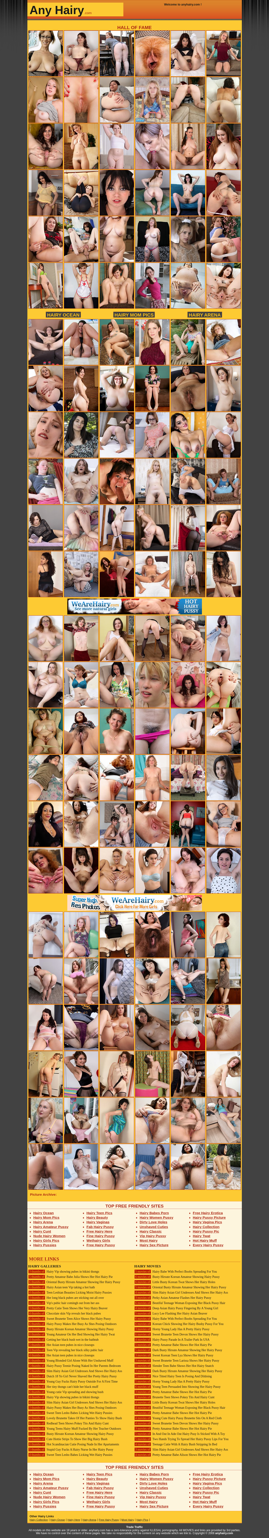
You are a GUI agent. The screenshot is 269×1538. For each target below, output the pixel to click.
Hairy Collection (206, 1227)
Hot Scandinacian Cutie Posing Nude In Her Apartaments (73, 1444)
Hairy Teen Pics (99, 1213)
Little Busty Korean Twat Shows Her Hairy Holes (174, 1282)
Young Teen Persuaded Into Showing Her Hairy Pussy (177, 1386)
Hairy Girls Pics (46, 1240)
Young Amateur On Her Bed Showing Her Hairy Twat (71, 1334)
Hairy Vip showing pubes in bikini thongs (63, 1271)
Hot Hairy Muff (205, 1240)
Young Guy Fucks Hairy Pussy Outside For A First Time (73, 1381)
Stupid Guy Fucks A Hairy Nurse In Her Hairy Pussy (70, 1449)
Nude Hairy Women (49, 1236)
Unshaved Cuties (154, 1227)
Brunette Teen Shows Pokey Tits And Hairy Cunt (174, 1397)
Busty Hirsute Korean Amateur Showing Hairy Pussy (71, 1329)
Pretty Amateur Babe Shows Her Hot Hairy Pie (173, 1345)
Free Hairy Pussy (100, 1245)
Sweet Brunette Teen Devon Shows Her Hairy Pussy (176, 1334)
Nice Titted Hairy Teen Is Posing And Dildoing (173, 1376)
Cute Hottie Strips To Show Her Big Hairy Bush (67, 1439)
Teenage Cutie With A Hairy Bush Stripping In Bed (175, 1444)
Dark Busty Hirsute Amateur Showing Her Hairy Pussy (178, 1350)
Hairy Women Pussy (156, 1217)
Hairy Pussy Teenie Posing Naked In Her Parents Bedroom (74, 1366)
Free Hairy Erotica (208, 1213)
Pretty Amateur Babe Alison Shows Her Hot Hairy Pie (177, 1455)
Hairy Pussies (44, 1245)
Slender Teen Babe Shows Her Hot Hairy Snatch (174, 1366)
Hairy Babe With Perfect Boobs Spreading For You (175, 1271)
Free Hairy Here (99, 1231)
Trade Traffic (134, 1527)
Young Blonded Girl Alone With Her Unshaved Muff (70, 1360)
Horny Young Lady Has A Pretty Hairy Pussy (172, 1329)
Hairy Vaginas (98, 1222)
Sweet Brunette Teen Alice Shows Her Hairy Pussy (69, 1318)
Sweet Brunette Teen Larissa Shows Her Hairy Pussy (176, 1360)
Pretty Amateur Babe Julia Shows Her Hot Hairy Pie (70, 1277)
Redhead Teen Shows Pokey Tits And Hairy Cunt (68, 1423)
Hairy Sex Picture (154, 1245)
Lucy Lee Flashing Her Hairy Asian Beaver (170, 1313)
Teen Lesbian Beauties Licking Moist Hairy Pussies (70, 1292)
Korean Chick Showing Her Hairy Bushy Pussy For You (179, 1324)
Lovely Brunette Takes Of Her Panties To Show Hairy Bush (75, 1418)
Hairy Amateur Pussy (50, 1227)
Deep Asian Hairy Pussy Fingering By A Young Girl (176, 1308)
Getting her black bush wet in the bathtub (63, 1339)
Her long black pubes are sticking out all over (66, 1297)
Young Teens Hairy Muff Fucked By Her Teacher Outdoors (74, 1428)
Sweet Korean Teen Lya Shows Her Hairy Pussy (174, 1355)
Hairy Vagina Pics (207, 1222)
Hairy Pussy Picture (209, 1217)
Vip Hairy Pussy (153, 1236)
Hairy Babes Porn (154, 1213)
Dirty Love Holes (153, 1222)
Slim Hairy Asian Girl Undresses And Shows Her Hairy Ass (75, 1371)
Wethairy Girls (98, 1240)
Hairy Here (74, 1519)
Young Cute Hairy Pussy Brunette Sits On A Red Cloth (178, 1418)
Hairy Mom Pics (134, 314)
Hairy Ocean (63, 314)
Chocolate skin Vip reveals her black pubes (64, 1313)
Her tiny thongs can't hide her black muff (63, 1386)
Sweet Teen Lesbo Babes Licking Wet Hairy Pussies (70, 1413)
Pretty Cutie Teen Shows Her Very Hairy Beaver (68, 1308)
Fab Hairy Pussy (100, 1227)
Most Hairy (149, 1240)
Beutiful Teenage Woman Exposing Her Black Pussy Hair (179, 1303)
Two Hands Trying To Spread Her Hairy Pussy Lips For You (181, 1439)
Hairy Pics (142, 1519)
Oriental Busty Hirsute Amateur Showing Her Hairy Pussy (74, 1282)
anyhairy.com (224, 1533)
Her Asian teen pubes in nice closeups (61, 1345)
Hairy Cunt (42, 1231)
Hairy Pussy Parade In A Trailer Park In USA (172, 1339)
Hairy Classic (151, 1231)
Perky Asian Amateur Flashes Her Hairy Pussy (172, 1297)
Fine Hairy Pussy (100, 1236)
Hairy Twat (201, 1236)
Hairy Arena (205, 314)
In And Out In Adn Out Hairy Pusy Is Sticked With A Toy (179, 1434)
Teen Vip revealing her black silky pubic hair (65, 1350)
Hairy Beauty (97, 1217)
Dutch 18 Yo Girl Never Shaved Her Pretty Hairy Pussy (72, 1376)
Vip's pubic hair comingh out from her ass (63, 1303)
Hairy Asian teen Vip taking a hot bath (61, 1287)
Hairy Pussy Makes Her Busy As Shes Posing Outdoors (72, 1324)
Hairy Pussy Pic (206, 1231)
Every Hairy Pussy (208, 1245)
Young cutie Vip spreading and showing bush (66, 1392)
